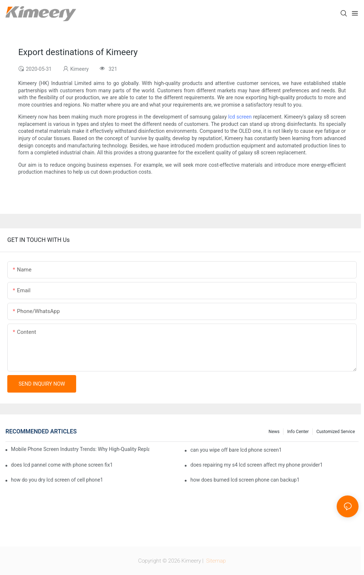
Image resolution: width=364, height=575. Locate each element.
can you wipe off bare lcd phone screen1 (236, 450)
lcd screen (239, 117)
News (274, 431)
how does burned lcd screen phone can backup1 (245, 480)
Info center (298, 431)
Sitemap (215, 560)
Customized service (335, 431)
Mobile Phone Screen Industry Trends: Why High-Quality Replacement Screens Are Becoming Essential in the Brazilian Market (80, 449)
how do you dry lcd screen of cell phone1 (57, 480)
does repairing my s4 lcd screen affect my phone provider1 (256, 465)
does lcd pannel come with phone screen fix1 (62, 465)
